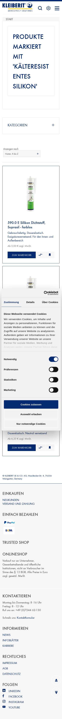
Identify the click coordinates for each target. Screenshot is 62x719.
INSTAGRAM (16, 702)
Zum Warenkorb (21, 255)
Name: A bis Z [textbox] (11, 153)
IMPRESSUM (9, 663)
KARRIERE (8, 645)
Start (9, 19)
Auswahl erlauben (30, 414)
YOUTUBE (14, 707)
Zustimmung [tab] (11, 302)
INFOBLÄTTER (10, 640)
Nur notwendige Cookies (31, 423)
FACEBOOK (15, 696)
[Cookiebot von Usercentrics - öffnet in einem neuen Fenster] (44, 293)
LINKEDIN (14, 691)
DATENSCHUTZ (11, 674)
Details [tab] (30, 302)
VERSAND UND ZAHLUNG (18, 503)
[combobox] (21, 153)
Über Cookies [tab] (50, 302)
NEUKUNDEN (10, 500)
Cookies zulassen (31, 404)
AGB (5, 668)
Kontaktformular (26, 617)
